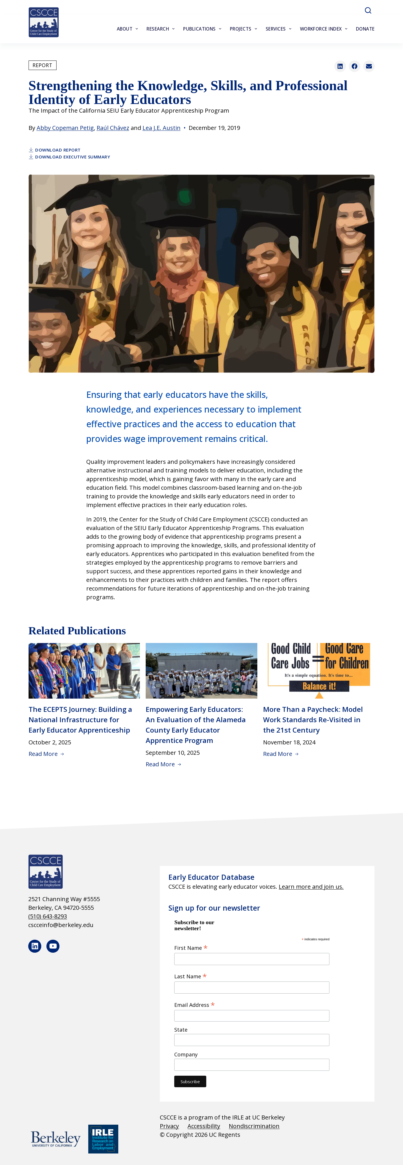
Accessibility (204, 1126)
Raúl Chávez (113, 128)
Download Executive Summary (69, 157)
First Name (191, 947)
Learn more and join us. (311, 886)
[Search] (368, 10)
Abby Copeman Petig (65, 128)
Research (162, 28)
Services (280, 28)
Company (186, 1054)
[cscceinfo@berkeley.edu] (85, 925)
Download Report (55, 150)
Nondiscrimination (254, 1126)
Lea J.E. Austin (162, 128)
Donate (365, 29)
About (128, 28)
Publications (203, 28)
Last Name (190, 976)
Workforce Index (325, 28)
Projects (244, 28)
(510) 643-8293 (47, 916)
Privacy (169, 1126)
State (181, 1029)
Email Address (194, 1004)
